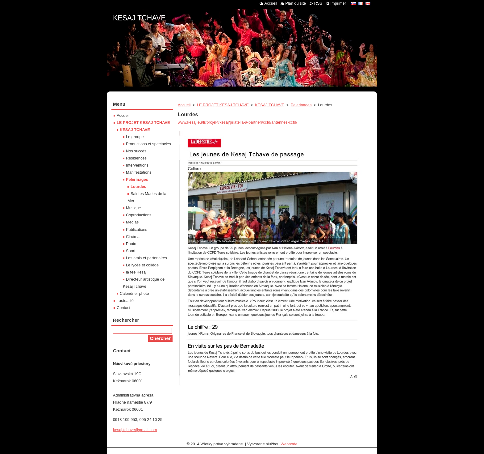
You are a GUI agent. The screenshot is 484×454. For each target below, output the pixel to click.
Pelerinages (301, 105)
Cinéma (133, 236)
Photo (131, 243)
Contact (123, 307)
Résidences (136, 158)
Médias (132, 222)
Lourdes (138, 186)
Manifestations (139, 172)
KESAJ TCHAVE (269, 105)
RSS (318, 3)
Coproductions (139, 215)
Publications (136, 229)
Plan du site (295, 3)
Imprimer (338, 3)
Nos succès (136, 151)
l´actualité (125, 300)
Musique (133, 208)
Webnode (289, 444)
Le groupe (135, 136)
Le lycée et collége (142, 265)
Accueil (184, 105)
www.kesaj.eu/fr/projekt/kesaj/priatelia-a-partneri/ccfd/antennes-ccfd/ (237, 122)
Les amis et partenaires (146, 258)
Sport (131, 250)
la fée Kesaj (136, 272)
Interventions (137, 165)
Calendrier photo (134, 293)
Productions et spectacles (148, 144)
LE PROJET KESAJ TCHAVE (223, 105)
